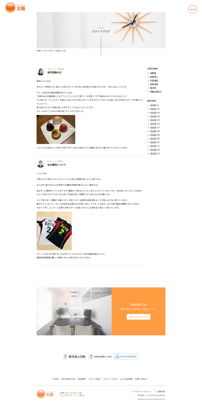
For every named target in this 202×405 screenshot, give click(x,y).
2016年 (153, 142)
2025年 (153, 109)
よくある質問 (126, 378)
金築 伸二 (154, 76)
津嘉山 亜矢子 (155, 91)
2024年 (153, 112)
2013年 (153, 153)
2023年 (153, 116)
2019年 (153, 131)
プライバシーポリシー (141, 391)
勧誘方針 (160, 391)
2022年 (153, 120)
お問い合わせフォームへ (138, 317)
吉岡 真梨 (154, 84)
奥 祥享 (153, 87)
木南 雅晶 (154, 80)
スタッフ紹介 (94, 378)
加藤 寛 (153, 73)
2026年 (153, 105)
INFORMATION (68, 378)
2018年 (153, 135)
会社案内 (82, 378)
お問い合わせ (141, 378)
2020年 (153, 127)
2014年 (153, 149)
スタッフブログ (110, 378)
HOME (56, 378)
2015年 (153, 146)
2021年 (153, 123)
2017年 (153, 138)
